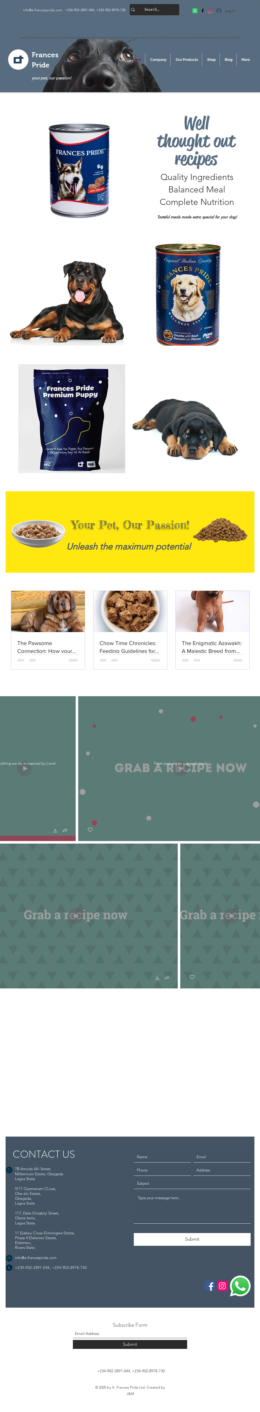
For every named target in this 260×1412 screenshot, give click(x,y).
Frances (45, 55)
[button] (55, 831)
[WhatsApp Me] (240, 1286)
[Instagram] (222, 1286)
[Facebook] (202, 10)
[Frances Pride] (195, 10)
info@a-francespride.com (42, 10)
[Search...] (152, 9)
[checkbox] (90, 830)
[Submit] (192, 1239)
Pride (41, 65)
